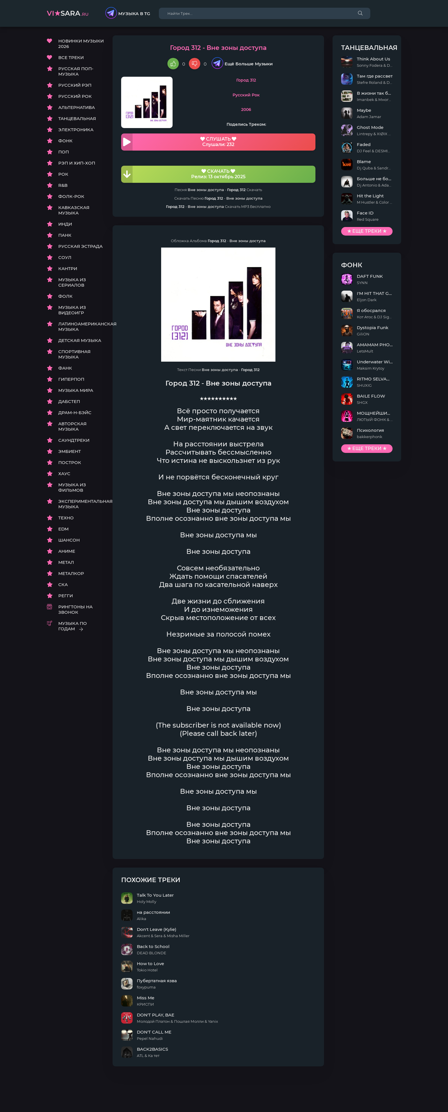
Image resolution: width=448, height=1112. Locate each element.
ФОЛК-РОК (71, 196)
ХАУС (64, 473)
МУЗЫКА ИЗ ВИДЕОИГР (72, 310)
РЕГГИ (65, 595)
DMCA (54, 1099)
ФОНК (65, 140)
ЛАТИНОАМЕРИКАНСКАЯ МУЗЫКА (81, 326)
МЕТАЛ (66, 562)
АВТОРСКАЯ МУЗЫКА (72, 426)
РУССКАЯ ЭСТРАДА (80, 246)
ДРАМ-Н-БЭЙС (74, 412)
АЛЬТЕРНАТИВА (76, 107)
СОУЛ (64, 257)
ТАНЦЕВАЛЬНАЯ (77, 118)
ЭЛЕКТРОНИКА (75, 129)
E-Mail (394, 1099)
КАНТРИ (67, 268)
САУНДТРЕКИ (73, 440)
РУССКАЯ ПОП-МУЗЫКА (75, 71)
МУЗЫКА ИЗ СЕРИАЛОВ (72, 282)
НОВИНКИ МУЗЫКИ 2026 (81, 43)
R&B (62, 185)
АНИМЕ (66, 551)
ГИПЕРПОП (71, 379)
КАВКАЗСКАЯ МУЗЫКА (73, 210)
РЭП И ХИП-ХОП (76, 163)
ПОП (63, 152)
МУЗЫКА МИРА (75, 390)
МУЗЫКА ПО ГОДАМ (72, 626)
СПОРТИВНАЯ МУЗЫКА (74, 354)
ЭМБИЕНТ (69, 451)
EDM (63, 529)
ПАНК (64, 235)
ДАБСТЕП (69, 401)
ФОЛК (65, 296)
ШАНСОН (69, 540)
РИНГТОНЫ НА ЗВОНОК (75, 609)
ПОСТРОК (69, 462)
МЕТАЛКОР (71, 573)
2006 (246, 109)
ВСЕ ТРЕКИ (71, 57)
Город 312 (246, 80)
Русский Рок (246, 95)
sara (68, 13)
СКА (63, 584)
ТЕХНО (66, 517)
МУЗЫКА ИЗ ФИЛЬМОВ (72, 487)
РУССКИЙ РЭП (74, 85)
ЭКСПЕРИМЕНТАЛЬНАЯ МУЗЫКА (81, 504)
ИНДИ (65, 224)
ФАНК (65, 368)
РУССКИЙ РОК (75, 96)
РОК (63, 174)
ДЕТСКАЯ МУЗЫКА (79, 340)
